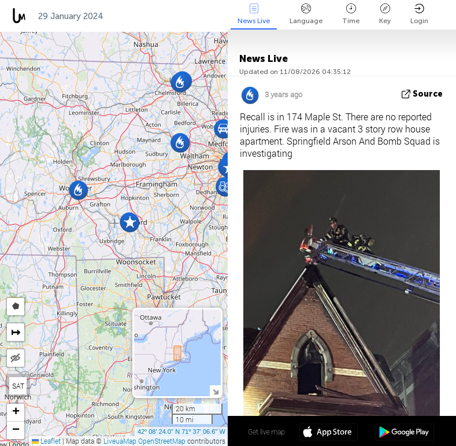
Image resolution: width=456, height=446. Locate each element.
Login (419, 14)
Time (350, 14)
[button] (129, 222)
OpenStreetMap (162, 440)
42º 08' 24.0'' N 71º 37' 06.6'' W (181, 431)
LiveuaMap (119, 440)
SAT (18, 385)
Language (306, 14)
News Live (254, 14)
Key (385, 14)
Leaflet (46, 440)
